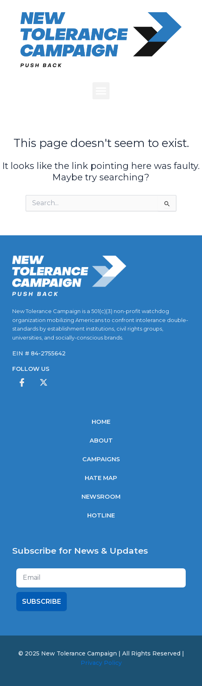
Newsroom (101, 496)
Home (101, 421)
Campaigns (101, 459)
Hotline (101, 515)
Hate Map (101, 478)
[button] (101, 90)
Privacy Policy (101, 662)
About (101, 440)
